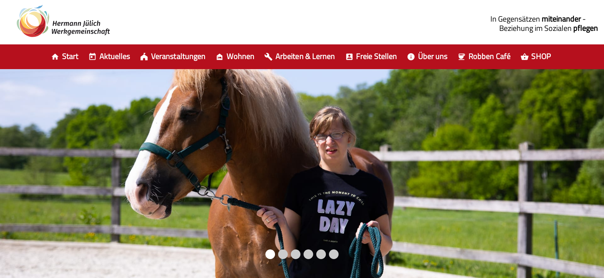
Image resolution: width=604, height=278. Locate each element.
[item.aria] (110, 56)
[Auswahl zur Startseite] (65, 56)
